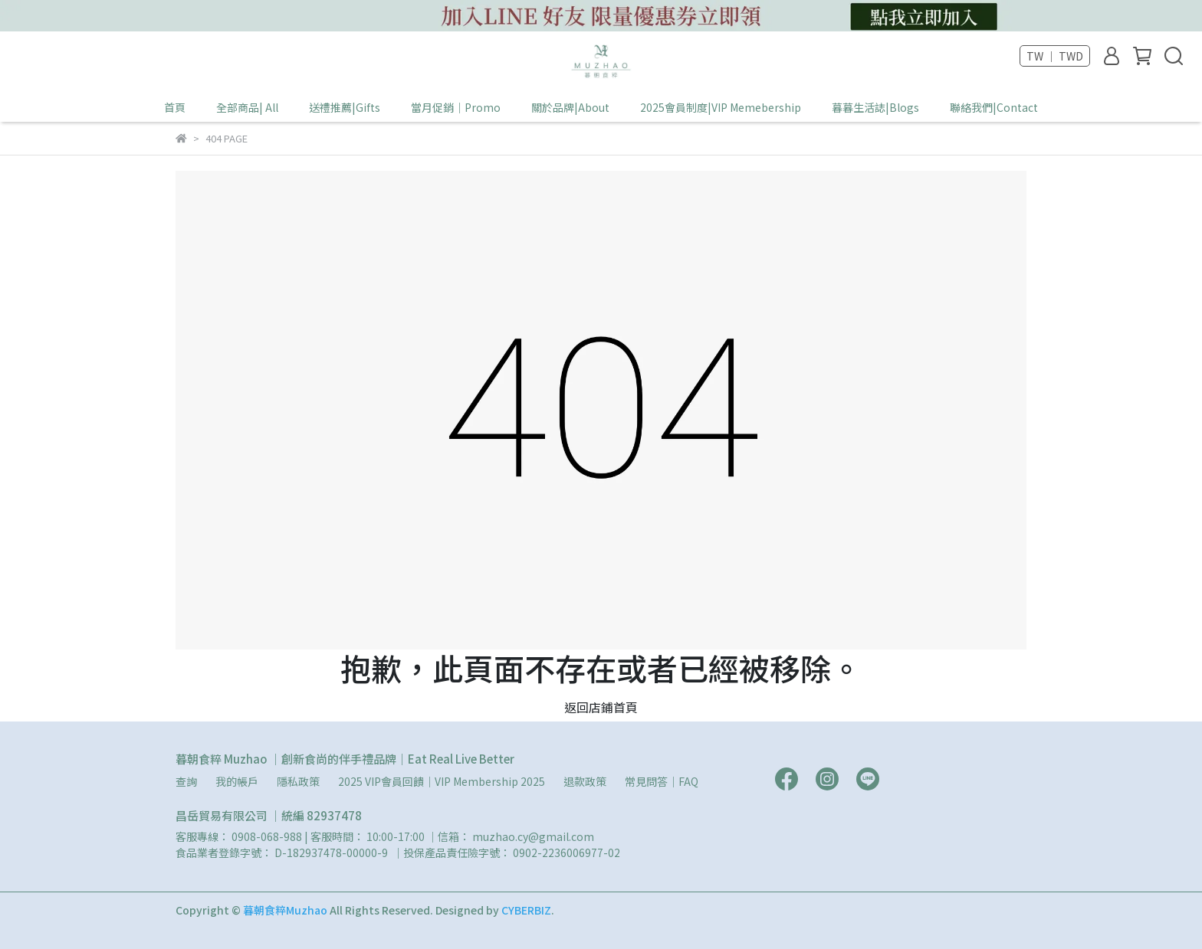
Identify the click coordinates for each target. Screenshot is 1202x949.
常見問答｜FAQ (661, 781)
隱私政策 (298, 781)
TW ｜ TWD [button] (1054, 56)
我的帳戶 (236, 781)
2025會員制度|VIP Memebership (720, 107)
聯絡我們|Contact (994, 107)
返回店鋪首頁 (601, 707)
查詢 (186, 781)
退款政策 (584, 781)
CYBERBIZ (526, 910)
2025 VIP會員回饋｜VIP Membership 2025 (441, 781)
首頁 (175, 107)
